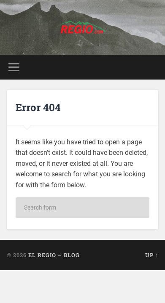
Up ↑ (151, 255)
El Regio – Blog (54, 255)
